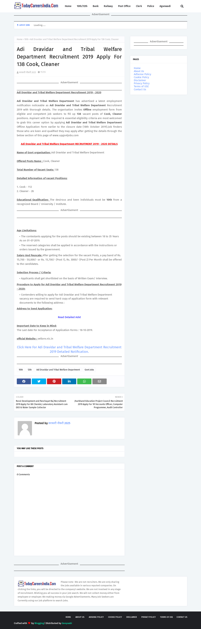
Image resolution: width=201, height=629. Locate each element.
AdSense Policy (142, 74)
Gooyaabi (67, 623)
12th (30, 369)
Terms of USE (141, 86)
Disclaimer (140, 80)
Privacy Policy (142, 83)
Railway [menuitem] (108, 6)
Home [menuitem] (68, 6)
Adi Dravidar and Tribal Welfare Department (58, 369)
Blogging (39, 623)
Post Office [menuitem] (124, 6)
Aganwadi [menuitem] (165, 6)
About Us (139, 71)
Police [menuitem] (150, 6)
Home (20, 39)
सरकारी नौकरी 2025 (27, 72)
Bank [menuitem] (95, 6)
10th (26, 39)
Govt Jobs (89, 369)
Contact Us (140, 89)
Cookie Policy (141, 77)
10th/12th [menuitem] (82, 6)
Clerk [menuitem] (139, 6)
